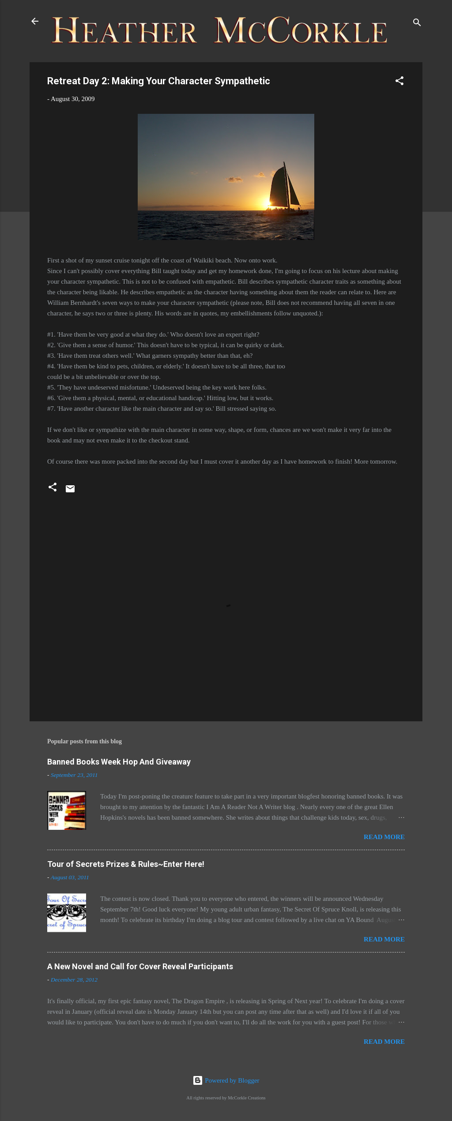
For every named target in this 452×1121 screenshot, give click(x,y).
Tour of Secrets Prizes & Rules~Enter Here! (125, 864)
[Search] (417, 24)
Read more (384, 836)
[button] (399, 82)
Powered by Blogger (225, 1080)
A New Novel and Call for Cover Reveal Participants (140, 966)
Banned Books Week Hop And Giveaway (119, 761)
